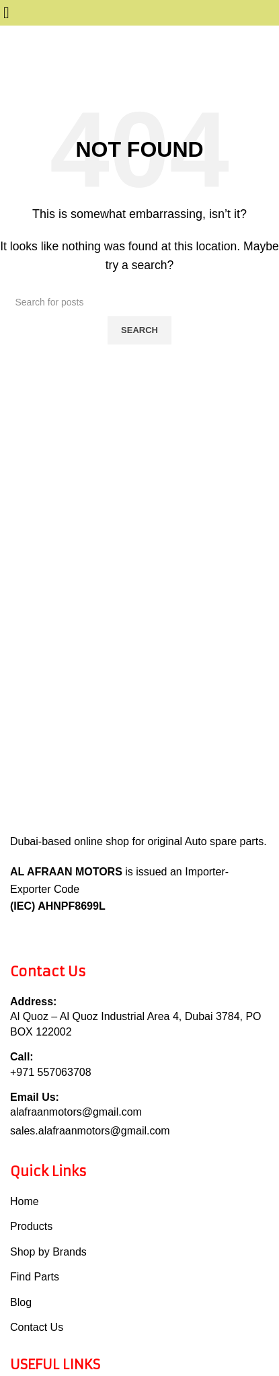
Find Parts (34, 1276)
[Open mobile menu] (6, 14)
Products (31, 1226)
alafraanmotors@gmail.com (76, 1112)
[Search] (139, 302)
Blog (21, 1302)
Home (24, 1201)
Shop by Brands (48, 1252)
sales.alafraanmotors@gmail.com (90, 1130)
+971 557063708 (50, 1072)
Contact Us (36, 1327)
